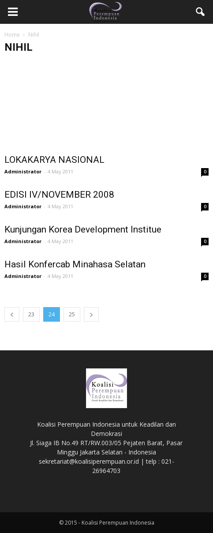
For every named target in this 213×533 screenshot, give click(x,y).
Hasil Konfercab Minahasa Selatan (75, 264)
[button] (200, 12)
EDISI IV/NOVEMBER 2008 (59, 194)
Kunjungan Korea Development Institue (82, 229)
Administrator (22, 171)
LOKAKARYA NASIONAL (54, 159)
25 (72, 314)
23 (31, 314)
